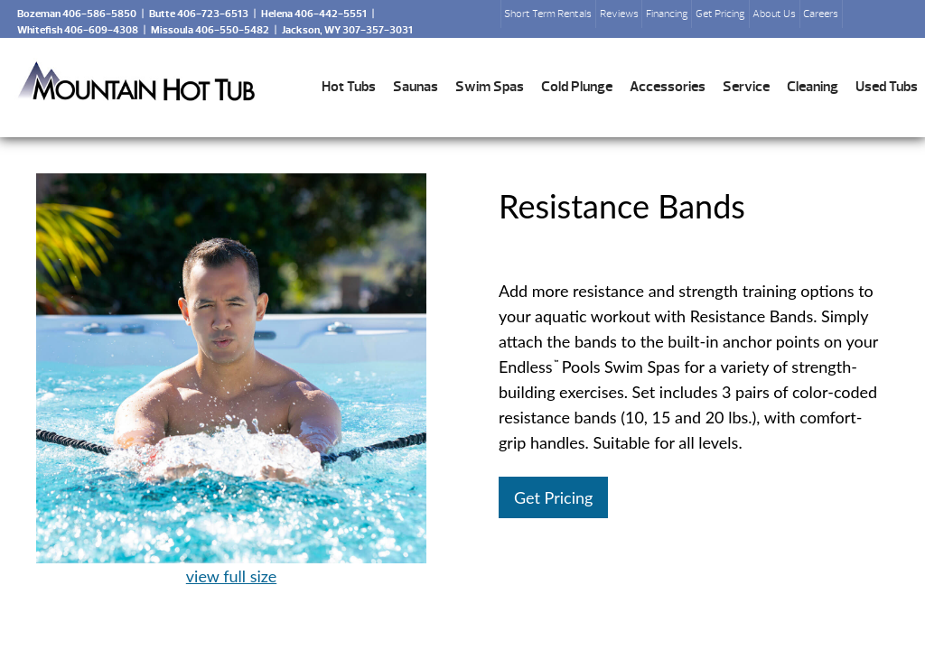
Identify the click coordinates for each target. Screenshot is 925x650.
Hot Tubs (349, 87)
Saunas (415, 87)
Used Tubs (886, 87)
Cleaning (812, 87)
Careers (820, 13)
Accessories (667, 87)
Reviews (619, 13)
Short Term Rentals (548, 13)
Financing (667, 13)
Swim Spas (489, 87)
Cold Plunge (576, 87)
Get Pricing (720, 13)
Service (746, 87)
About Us (774, 13)
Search (864, 19)
